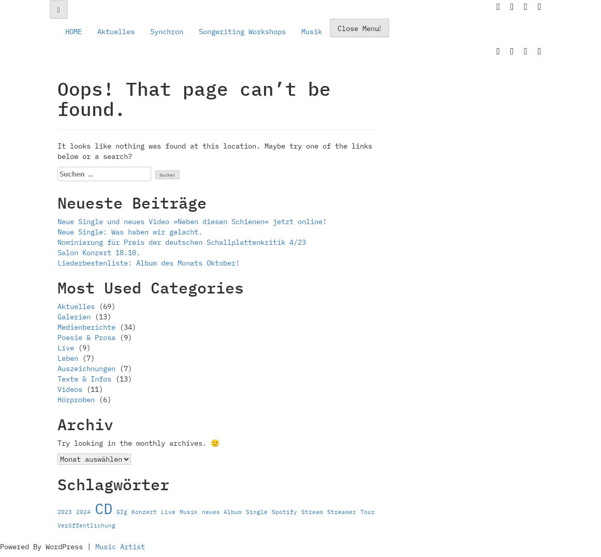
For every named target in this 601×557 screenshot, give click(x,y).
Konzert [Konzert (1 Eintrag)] (144, 512)
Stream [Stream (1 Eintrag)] (312, 512)
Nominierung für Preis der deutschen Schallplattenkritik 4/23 (181, 242)
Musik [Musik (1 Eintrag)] (189, 512)
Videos (69, 389)
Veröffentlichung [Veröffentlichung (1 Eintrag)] (86, 525)
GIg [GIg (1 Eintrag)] (121, 512)
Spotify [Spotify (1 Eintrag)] (284, 512)
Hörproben (76, 399)
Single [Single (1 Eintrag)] (257, 512)
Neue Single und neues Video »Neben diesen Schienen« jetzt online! (192, 221)
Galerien (74, 316)
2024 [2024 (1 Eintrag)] (83, 512)
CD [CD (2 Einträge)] (103, 508)
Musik (311, 31)
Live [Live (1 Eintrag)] (168, 512)
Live (65, 348)
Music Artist (120, 546)
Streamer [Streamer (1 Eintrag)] (341, 512)
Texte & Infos (84, 379)
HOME (73, 31)
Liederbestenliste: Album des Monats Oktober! (148, 263)
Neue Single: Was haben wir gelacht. (129, 232)
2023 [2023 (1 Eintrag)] (64, 512)
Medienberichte (86, 327)
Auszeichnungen (86, 368)
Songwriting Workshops (242, 31)
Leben (67, 358)
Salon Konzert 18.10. (98, 252)
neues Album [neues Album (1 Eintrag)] (222, 512)
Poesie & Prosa (86, 337)
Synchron (166, 31)
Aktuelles (116, 31)
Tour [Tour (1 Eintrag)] (367, 512)
